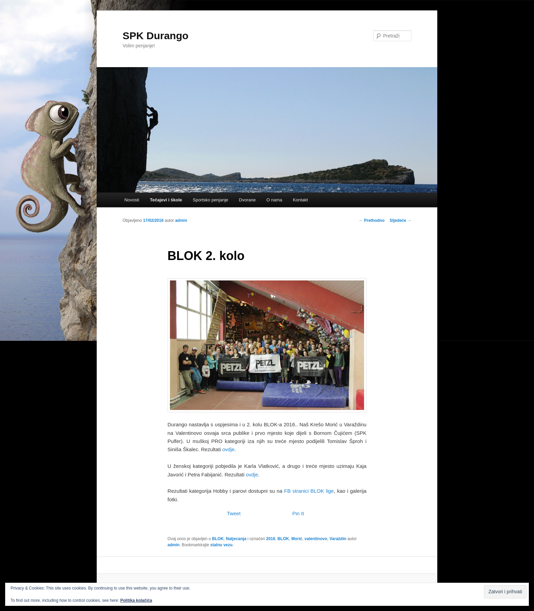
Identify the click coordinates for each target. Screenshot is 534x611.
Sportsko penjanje (210, 199)
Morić (296, 538)
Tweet (233, 513)
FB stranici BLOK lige (309, 491)
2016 (270, 538)
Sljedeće (400, 220)
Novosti (131, 199)
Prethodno (371, 220)
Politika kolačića (136, 600)
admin (181, 220)
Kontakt (300, 199)
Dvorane (247, 199)
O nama (274, 199)
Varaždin (337, 538)
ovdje (228, 449)
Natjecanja (236, 538)
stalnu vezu (221, 545)
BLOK (218, 538)
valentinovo (315, 538)
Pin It (298, 513)
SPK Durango (155, 35)
